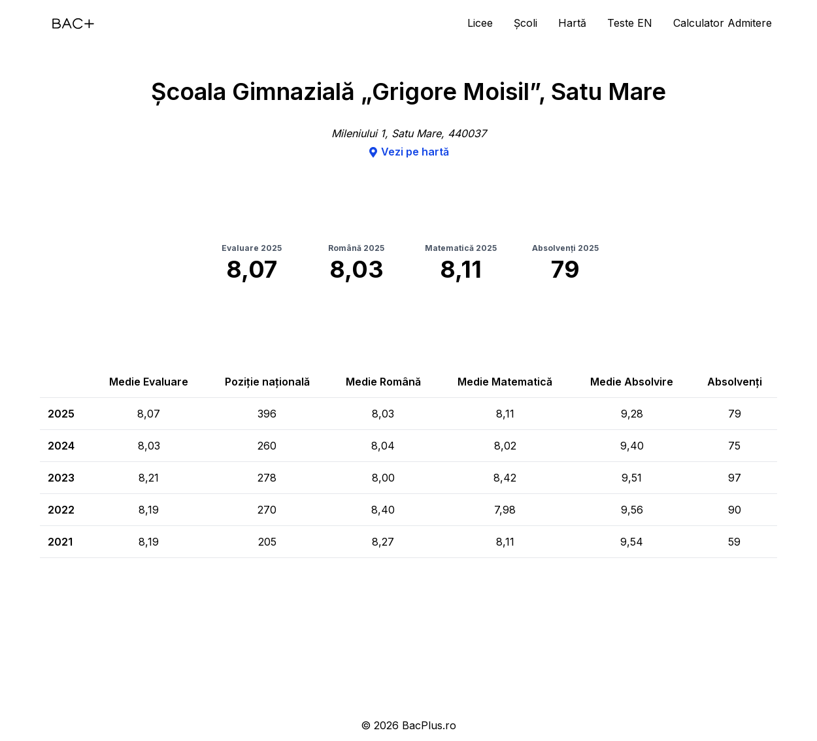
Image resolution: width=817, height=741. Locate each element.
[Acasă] (73, 23)
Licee (480, 22)
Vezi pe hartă (408, 151)
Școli (525, 22)
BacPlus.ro (429, 725)
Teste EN (629, 22)
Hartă (572, 22)
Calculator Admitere (722, 22)
